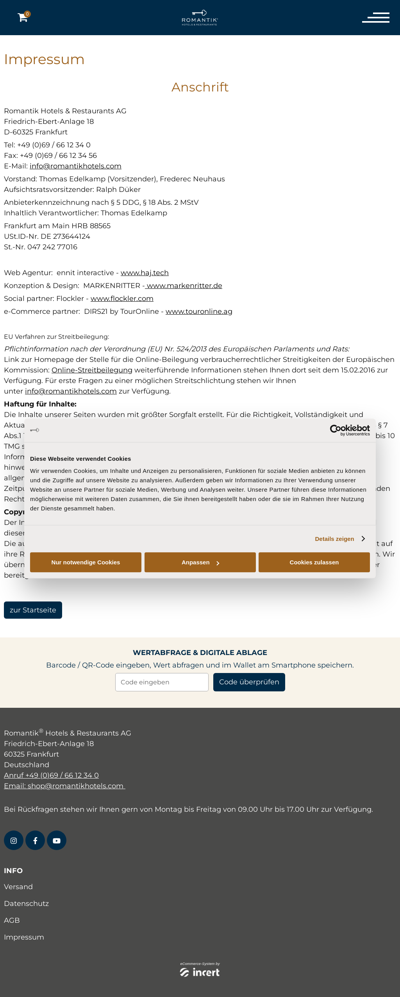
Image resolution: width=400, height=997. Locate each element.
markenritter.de (194, 285)
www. (156, 285)
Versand (18, 886)
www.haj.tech (145, 272)
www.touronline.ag (199, 311)
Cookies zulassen (314, 562)
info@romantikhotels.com (75, 166)
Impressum (24, 937)
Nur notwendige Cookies (86, 562)
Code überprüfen (249, 682)
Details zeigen (334, 538)
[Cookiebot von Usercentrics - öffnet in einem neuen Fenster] (336, 430)
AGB (12, 920)
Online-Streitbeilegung (92, 370)
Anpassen (200, 562)
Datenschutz (26, 903)
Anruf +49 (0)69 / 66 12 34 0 (51, 775)
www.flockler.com (122, 298)
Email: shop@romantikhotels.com (64, 786)
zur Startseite (33, 610)
